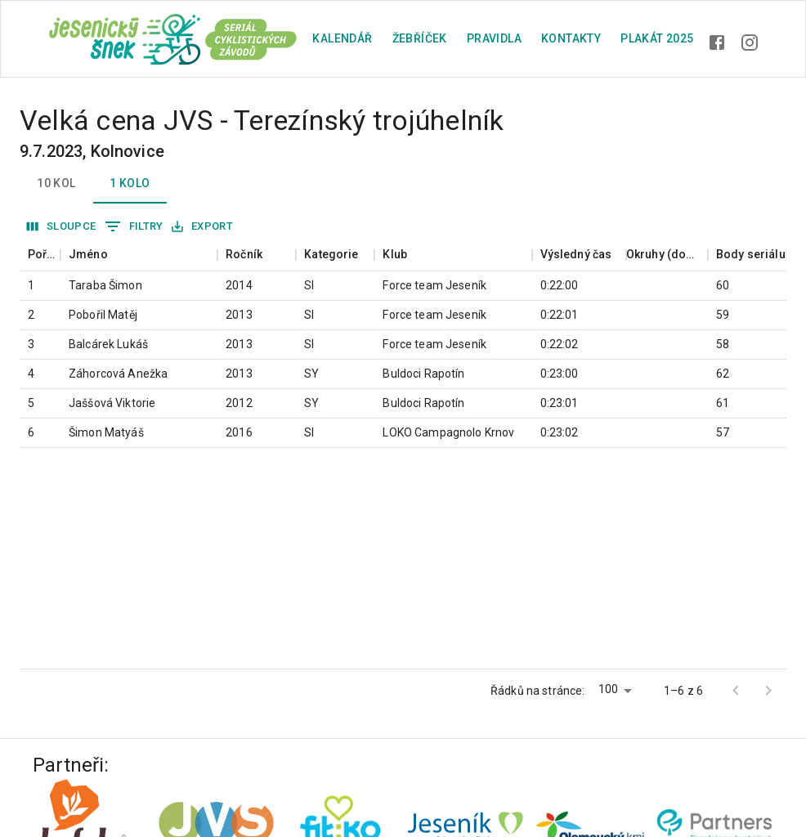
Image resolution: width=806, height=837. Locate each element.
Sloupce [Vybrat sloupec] (62, 226)
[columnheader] (40, 255)
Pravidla (494, 38)
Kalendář (342, 38)
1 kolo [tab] (130, 184)
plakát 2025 (656, 38)
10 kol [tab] (56, 184)
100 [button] (608, 689)
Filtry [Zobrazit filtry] (134, 226)
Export (202, 226)
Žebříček (419, 38)
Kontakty (571, 38)
